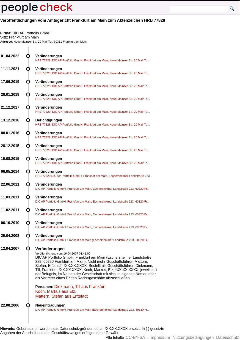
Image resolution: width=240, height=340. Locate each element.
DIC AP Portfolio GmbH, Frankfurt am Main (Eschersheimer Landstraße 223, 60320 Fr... (92, 240)
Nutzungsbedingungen (193, 337)
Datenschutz (227, 337)
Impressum (160, 337)
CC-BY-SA (135, 337)
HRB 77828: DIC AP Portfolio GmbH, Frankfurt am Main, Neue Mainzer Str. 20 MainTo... (92, 60)
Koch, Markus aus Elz (55, 291)
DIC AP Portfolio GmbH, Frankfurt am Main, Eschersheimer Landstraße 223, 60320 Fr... (92, 188)
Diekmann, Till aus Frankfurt (80, 286)
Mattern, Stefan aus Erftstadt (61, 296)
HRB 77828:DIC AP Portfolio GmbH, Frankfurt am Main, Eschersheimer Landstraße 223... (93, 176)
